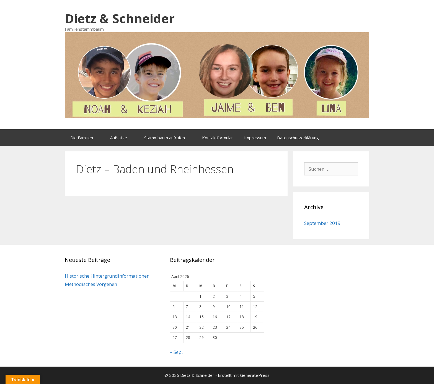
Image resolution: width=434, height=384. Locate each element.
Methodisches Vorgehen (91, 284)
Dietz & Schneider (120, 18)
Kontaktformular (217, 137)
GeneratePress (255, 375)
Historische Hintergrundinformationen (107, 276)
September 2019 (322, 223)
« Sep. (176, 352)
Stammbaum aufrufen (170, 137)
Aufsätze (124, 137)
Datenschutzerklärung (298, 137)
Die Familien (87, 137)
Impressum (255, 137)
